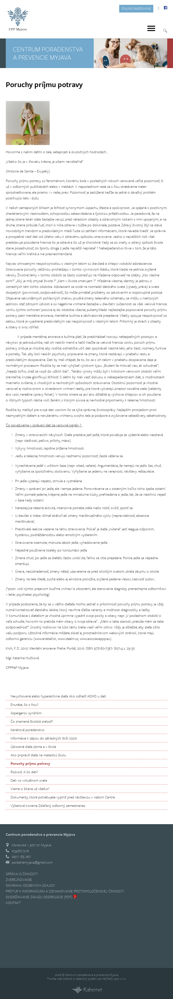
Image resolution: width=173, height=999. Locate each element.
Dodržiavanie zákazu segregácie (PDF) (39, 896)
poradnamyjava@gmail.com (32, 862)
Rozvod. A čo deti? (24, 771)
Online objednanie (136, 8)
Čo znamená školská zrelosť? (32, 721)
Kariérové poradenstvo (27, 729)
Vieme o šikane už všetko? (30, 788)
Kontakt (13, 902)
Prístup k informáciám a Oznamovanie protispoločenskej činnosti (65, 891)
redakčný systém (86, 978)
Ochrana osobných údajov (30, 885)
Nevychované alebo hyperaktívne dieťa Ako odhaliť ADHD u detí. (58, 696)
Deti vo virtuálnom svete (29, 780)
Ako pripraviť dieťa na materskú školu (38, 755)
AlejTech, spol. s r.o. (114, 978)
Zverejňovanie (19, 879)
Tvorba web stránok (60, 978)
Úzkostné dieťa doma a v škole (33, 746)
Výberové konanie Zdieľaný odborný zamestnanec (48, 805)
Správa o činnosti (22, 873)
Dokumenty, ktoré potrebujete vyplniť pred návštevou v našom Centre (63, 797)
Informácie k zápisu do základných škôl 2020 (44, 738)
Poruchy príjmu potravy (30, 763)
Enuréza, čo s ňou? (24, 704)
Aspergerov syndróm (26, 712)
